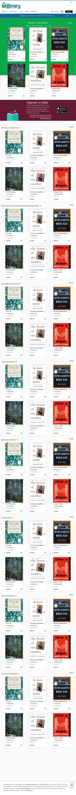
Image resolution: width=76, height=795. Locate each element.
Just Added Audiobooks (11, 284)
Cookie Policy (29, 790)
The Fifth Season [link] (13, 88)
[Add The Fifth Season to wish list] (24, 96)
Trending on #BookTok (10, 128)
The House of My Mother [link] (37, 52)
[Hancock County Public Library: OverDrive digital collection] (11, 5)
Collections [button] (14, 11)
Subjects (4, 11)
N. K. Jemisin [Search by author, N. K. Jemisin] (12, 90)
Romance (34, 11)
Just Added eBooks (9, 362)
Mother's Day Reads (38, 23)
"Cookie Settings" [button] (25, 788)
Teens (27, 11)
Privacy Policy (44, 784)
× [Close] (72, 785)
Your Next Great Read (10, 674)
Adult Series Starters (9, 440)
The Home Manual (9, 596)
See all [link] (70, 23)
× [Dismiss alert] (68, 16)
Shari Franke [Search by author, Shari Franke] (34, 54)
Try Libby (23, 16)
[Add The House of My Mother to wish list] (45, 60)
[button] (55, 11)
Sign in (69, 11)
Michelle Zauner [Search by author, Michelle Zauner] (56, 90)
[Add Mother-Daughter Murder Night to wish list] (67, 60)
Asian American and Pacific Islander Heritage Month (21, 206)
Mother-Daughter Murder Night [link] (58, 52)
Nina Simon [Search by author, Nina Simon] (55, 54)
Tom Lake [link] (10, 52)
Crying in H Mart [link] (55, 88)
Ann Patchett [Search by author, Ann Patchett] (13, 54)
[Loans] (62, 11)
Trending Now (7, 518)
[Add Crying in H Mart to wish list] (67, 96)
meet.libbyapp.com (45, 118)
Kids (21, 11)
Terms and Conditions (31, 784)
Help (71, 2)
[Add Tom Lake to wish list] (24, 60)
